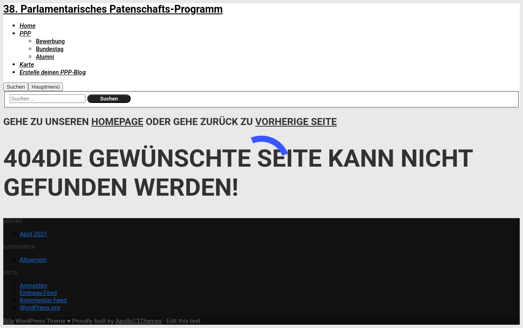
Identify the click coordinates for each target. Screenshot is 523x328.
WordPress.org (40, 307)
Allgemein (33, 259)
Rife (8, 321)
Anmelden (33, 285)
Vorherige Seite (296, 121)
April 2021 (33, 234)
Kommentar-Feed (43, 300)
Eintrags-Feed (38, 293)
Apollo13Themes (138, 321)
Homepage (117, 121)
